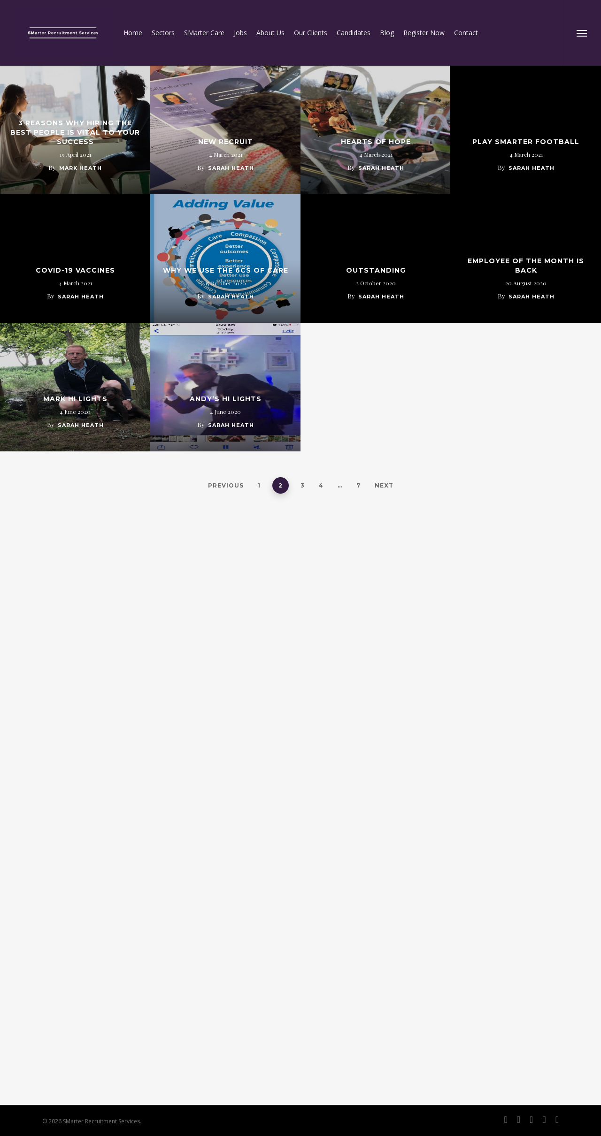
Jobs (240, 32)
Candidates (353, 32)
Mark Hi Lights (75, 399)
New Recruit (225, 141)
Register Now (424, 32)
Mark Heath (80, 168)
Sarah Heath (231, 168)
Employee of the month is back (526, 265)
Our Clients (310, 32)
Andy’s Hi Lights (226, 399)
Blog (387, 32)
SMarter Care (204, 32)
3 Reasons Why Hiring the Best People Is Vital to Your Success (75, 132)
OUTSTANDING (376, 270)
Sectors (163, 32)
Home (132, 32)
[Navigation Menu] (582, 33)
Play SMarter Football (525, 141)
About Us (270, 32)
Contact (466, 32)
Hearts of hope (376, 141)
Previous (226, 485)
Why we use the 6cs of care (225, 270)
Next (384, 485)
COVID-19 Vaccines (75, 270)
